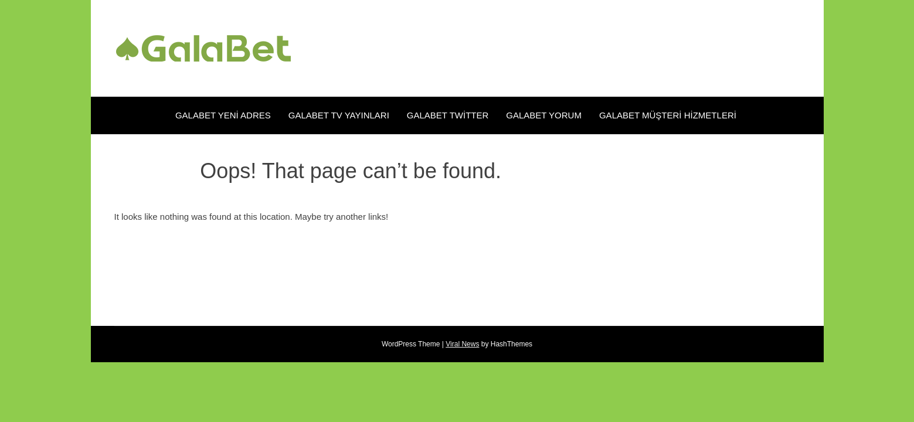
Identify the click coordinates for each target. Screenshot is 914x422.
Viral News (462, 344)
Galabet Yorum (544, 115)
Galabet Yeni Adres (223, 115)
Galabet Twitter (447, 115)
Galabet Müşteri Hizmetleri (669, 115)
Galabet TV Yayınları (338, 115)
